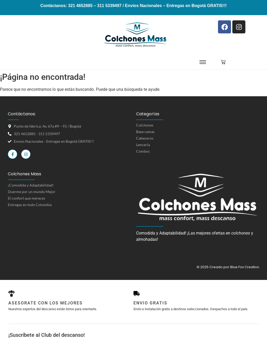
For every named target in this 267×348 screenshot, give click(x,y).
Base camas (145, 131)
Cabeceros (144, 138)
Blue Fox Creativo (244, 267)
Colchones (144, 125)
